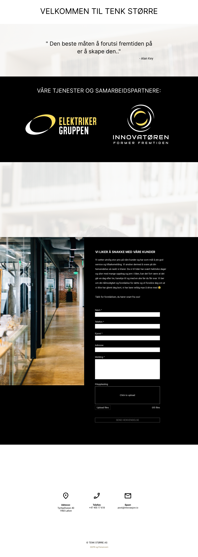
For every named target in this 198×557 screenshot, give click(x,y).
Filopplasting (101, 384)
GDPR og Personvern (99, 547)
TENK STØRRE (131, 11)
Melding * (100, 357)
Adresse (99, 345)
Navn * (98, 310)
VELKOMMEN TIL (72, 11)
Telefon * (99, 321)
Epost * (98, 333)
